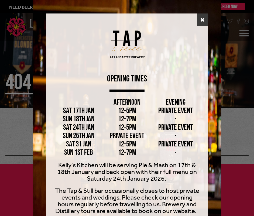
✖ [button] (202, 20)
